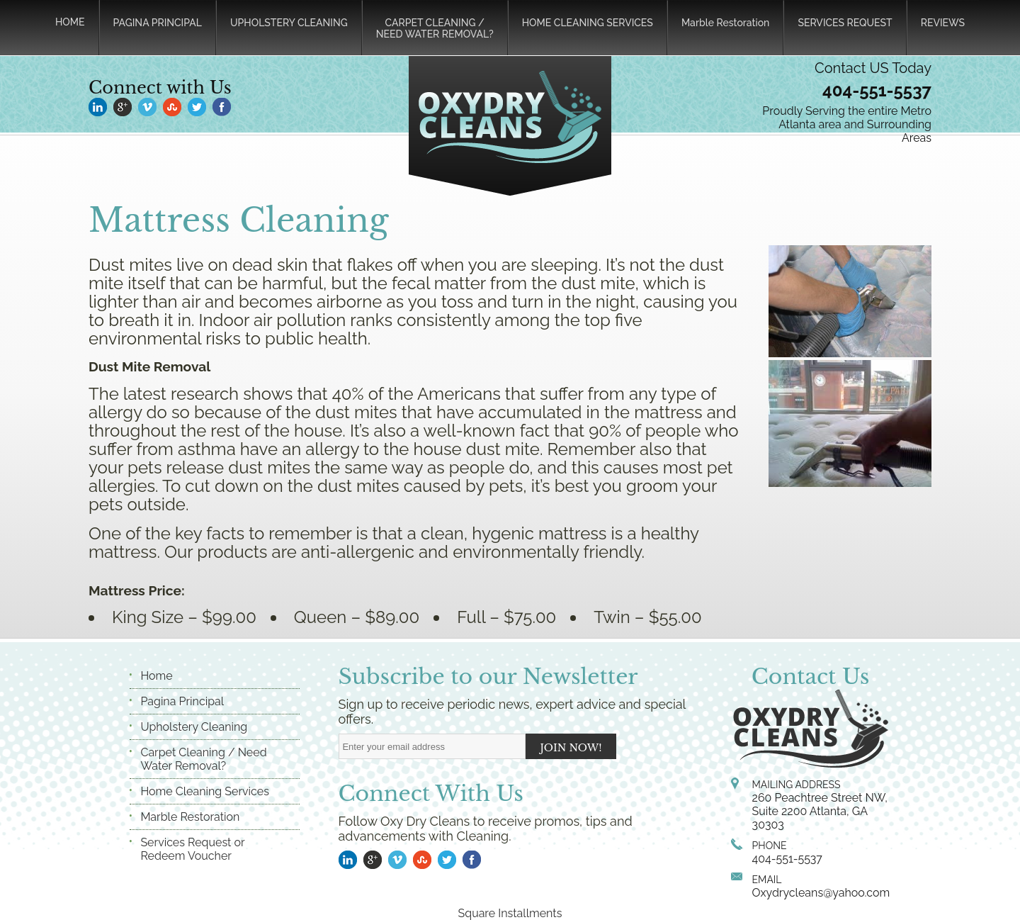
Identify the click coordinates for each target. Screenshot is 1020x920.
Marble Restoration (725, 22)
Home (156, 676)
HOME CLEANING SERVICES (587, 22)
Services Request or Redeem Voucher (192, 849)
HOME (70, 22)
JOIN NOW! (571, 747)
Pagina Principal (182, 701)
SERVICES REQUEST (845, 22)
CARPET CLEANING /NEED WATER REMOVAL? (435, 28)
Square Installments (510, 913)
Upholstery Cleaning (193, 727)
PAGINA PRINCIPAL (157, 22)
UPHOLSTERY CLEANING (289, 22)
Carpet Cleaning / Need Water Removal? (203, 759)
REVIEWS (943, 22)
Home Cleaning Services (204, 791)
